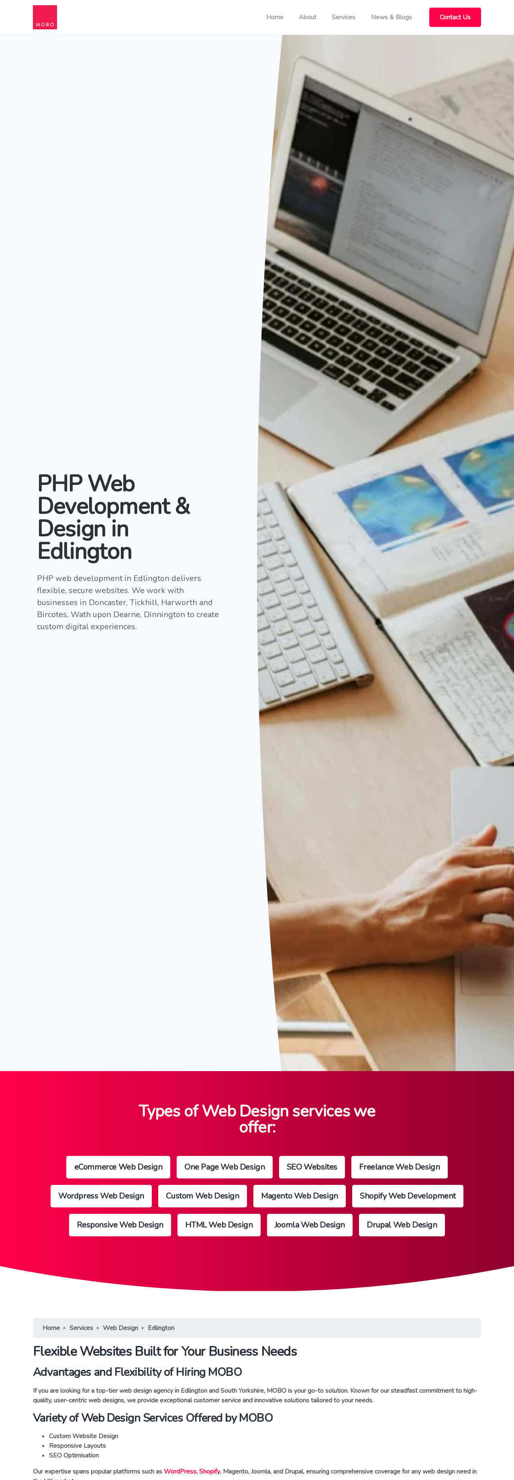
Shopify (209, 1471)
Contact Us (455, 17)
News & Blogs (391, 17)
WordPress (180, 1471)
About (307, 17)
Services (343, 17)
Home (275, 17)
